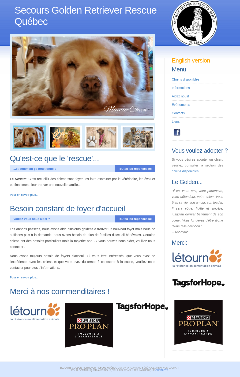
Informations (181, 88)
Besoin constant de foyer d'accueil (67, 208)
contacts (161, 370)
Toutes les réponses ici (135, 168)
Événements (181, 105)
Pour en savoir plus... (24, 194)
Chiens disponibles (185, 79)
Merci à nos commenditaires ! (59, 291)
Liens (176, 121)
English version (191, 60)
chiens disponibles (185, 171)
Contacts (178, 113)
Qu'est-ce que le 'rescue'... (54, 158)
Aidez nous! (180, 96)
